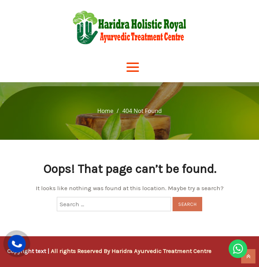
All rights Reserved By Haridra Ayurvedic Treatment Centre (131, 250)
